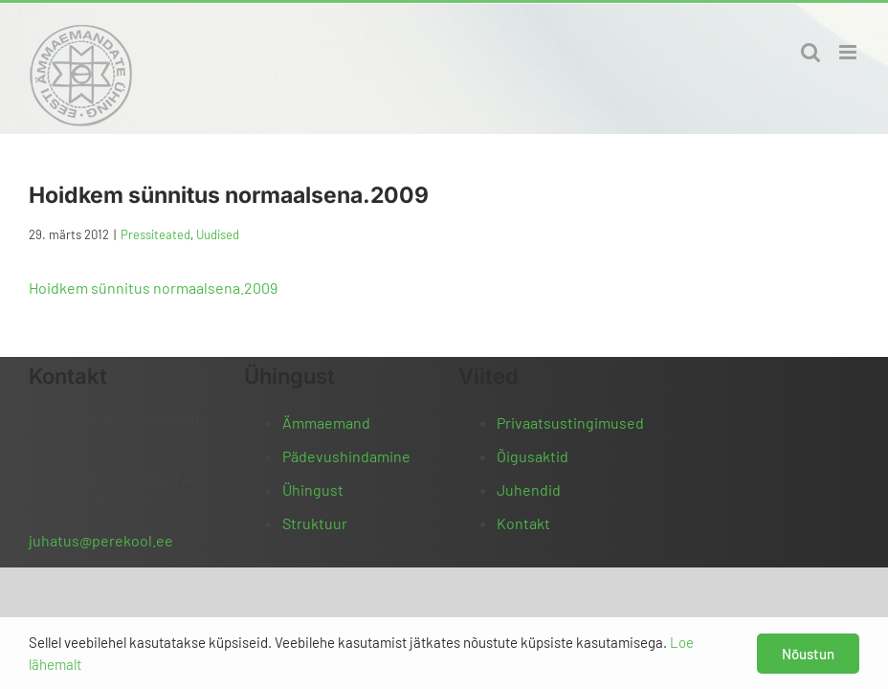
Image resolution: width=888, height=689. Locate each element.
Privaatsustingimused (570, 422)
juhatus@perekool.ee (101, 540)
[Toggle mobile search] (810, 52)
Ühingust (313, 489)
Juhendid (529, 489)
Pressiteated (155, 234)
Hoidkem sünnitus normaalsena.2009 (153, 287)
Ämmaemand (326, 422)
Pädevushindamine (346, 456)
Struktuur (314, 523)
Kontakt (523, 523)
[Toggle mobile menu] (849, 52)
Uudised (217, 234)
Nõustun (808, 653)
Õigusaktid (532, 456)
